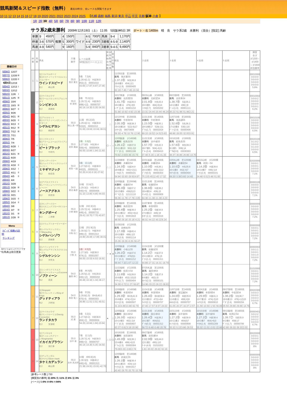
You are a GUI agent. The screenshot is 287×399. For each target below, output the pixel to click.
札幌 (94, 16)
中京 (135, 16)
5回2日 (6, 94)
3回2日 (6, 153)
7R (67, 21)
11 (5, 16)
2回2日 (6, 183)
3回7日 (6, 135)
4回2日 (6, 123)
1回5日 (6, 202)
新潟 (114, 16)
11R (91, 21)
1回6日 (6, 198)
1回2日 (6, 213)
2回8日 (6, 161)
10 (1, 16)
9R (78, 21)
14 (18, 16)
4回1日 (6, 127)
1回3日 (6, 209)
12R (98, 21)
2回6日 (6, 168)
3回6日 (6, 138)
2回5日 (6, 172)
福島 (108, 16)
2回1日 (6, 187)
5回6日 (6, 79)
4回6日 (6, 109)
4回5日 (6, 112)
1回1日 (6, 217)
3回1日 (6, 157)
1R (35, 21)
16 (26, 16)
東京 (121, 16)
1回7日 (6, 194)
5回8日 (6, 71)
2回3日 (6, 179)
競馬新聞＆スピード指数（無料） (34, 8)
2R (40, 21)
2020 (45, 16)
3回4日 (6, 146)
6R (61, 21)
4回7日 (6, 105)
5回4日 (6, 86)
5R (56, 21)
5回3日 (6, 90)
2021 (52, 16)
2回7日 (6, 165)
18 (35, 16)
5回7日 (6, 75)
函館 (101, 16)
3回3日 (6, 150)
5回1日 (6, 97)
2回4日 (6, 176)
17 (30, 16)
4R (50, 21)
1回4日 (6, 206)
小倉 (155, 16)
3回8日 (6, 131)
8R (72, 21)
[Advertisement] (12, 41)
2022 (60, 16)
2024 (75, 16)
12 (10, 16)
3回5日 (6, 142)
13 (14, 16)
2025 (82, 16)
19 (39, 16)
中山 (128, 16)
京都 (142, 16)
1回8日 (6, 191)
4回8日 (6, 101)
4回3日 (6, 120)
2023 (67, 16)
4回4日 (6, 116)
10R (84, 21)
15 (22, 16)
